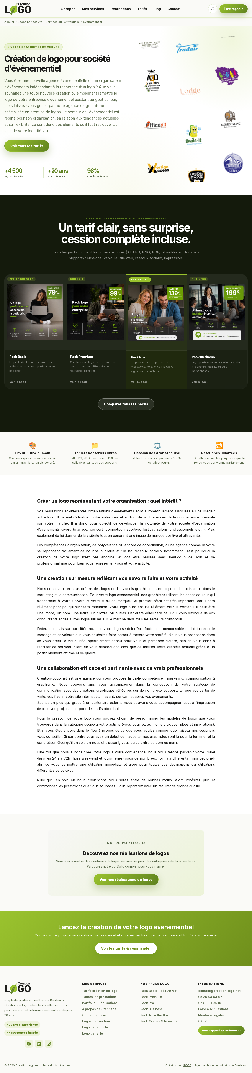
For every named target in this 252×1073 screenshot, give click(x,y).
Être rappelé (233, 9)
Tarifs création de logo (100, 991)
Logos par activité (30, 21)
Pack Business (203, 357)
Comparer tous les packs (126, 404)
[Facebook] (29, 1044)
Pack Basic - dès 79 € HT (159, 991)
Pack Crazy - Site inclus (158, 1021)
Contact (173, 9)
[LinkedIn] (39, 1044)
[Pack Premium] (95, 312)
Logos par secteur (96, 1021)
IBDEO (187, 1065)
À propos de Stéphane (99, 1009)
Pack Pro (138, 357)
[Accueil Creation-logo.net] (18, 9)
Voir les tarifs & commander (126, 948)
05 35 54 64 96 (210, 997)
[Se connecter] (212, 8)
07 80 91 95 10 (209, 1003)
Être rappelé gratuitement (221, 1030)
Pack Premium (81, 357)
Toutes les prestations (99, 997)
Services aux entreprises (63, 21)
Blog (157, 9)
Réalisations (121, 9)
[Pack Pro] (156, 312)
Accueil (9, 21)
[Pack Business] (217, 312)
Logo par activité (95, 1027)
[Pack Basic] (35, 312)
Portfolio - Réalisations (100, 1003)
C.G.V (202, 1021)
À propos (67, 9)
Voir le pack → (19, 381)
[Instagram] (49, 1044)
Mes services (93, 9)
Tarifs (142, 9)
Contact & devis (94, 1015)
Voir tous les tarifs (26, 146)
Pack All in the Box (154, 1015)
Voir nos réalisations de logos (126, 879)
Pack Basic (17, 357)
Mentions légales (211, 1015)
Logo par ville (92, 1033)
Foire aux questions (213, 1009)
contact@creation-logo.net (219, 991)
